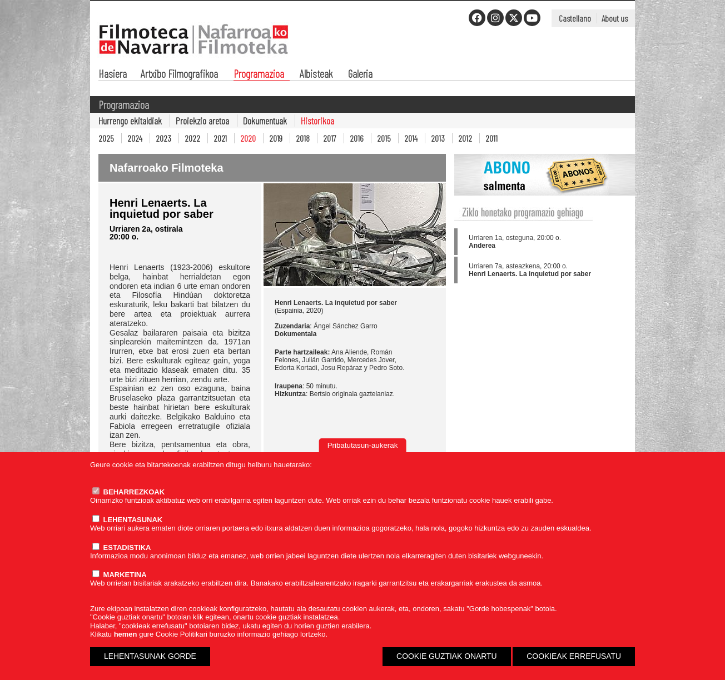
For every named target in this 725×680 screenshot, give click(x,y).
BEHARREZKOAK (128, 492)
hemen (125, 634)
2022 (192, 138)
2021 (220, 138)
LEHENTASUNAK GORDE (150, 656)
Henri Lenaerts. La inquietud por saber (530, 274)
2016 (357, 138)
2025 (106, 138)
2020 (248, 138)
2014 (411, 138)
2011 (491, 138)
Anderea (482, 245)
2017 (329, 138)
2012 (465, 138)
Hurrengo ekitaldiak (130, 120)
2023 (163, 138)
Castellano (575, 18)
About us (615, 18)
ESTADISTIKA (121, 547)
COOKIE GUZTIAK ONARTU (446, 656)
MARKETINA (119, 575)
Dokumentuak (265, 120)
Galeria (360, 74)
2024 (134, 138)
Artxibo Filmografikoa (179, 74)
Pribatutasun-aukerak (362, 445)
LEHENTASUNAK (127, 520)
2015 (384, 138)
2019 (275, 138)
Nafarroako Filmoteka (167, 168)
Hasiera (112, 74)
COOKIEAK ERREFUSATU (574, 656)
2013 (438, 138)
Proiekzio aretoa (202, 120)
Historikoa (317, 120)
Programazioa (259, 74)
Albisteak (316, 74)
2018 (303, 138)
